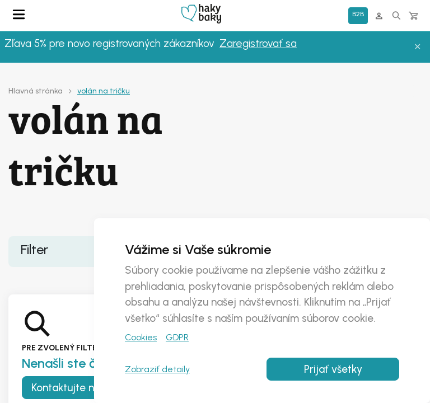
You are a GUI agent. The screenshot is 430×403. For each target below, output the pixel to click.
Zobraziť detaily (157, 369)
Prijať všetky (333, 369)
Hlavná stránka (35, 91)
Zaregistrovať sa (258, 43)
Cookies (141, 337)
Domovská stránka (201, 14)
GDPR (177, 337)
